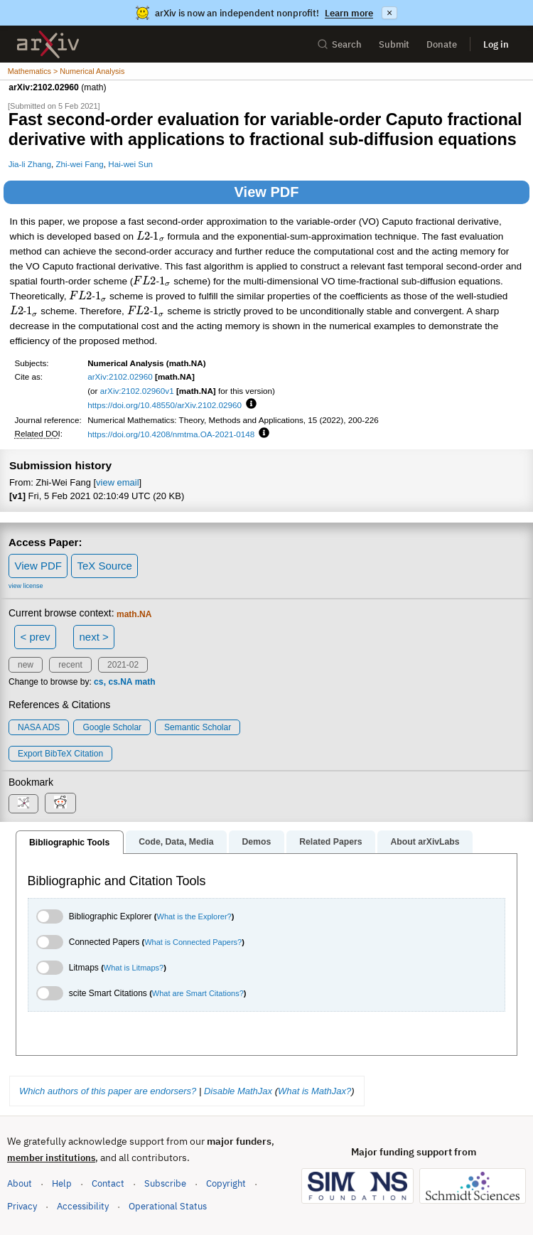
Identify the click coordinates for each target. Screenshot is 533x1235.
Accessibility (83, 1206)
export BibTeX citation (60, 754)
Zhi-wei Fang (79, 164)
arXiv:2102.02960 (120, 376)
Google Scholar (111, 727)
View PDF (267, 192)
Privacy (22, 1206)
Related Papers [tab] (330, 842)
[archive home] (48, 44)
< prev (35, 637)
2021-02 (123, 665)
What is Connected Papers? (193, 942)
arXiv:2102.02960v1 (137, 390)
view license (26, 585)
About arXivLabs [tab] (424, 842)
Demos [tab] (256, 842)
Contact (108, 1183)
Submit (394, 44)
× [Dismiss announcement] (389, 12)
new (25, 665)
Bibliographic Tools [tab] (69, 843)
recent (70, 665)
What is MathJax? (314, 1091)
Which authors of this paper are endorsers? (107, 1091)
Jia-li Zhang (30, 164)
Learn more (349, 13)
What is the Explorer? (194, 916)
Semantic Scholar (197, 727)
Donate (441, 44)
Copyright (226, 1183)
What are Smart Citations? (198, 993)
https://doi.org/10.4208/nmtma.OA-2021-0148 (170, 434)
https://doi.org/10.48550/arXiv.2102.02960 (164, 405)
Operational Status (168, 1205)
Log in (496, 44)
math (145, 682)
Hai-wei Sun (130, 164)
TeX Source (104, 566)
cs (98, 682)
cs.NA (120, 682)
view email (117, 482)
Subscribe (165, 1183)
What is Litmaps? (133, 967)
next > (93, 637)
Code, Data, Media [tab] (176, 842)
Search (339, 44)
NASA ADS (39, 727)
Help (62, 1183)
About (19, 1183)
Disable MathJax (238, 1091)
